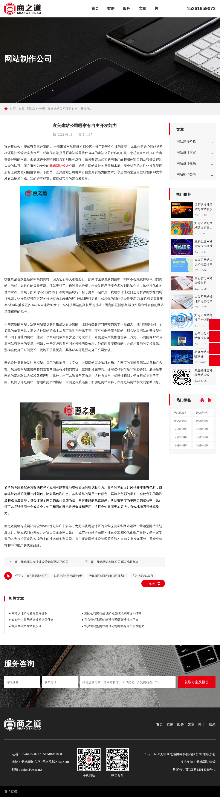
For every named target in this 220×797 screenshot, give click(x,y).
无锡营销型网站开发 (180, 430)
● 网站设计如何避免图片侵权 (28, 613)
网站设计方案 (186, 152)
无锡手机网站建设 (180, 438)
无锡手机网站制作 (180, 446)
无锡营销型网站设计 (180, 422)
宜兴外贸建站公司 (37, 575)
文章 (142, 8)
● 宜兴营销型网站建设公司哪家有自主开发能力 (113, 626)
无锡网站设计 (59, 165)
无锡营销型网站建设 (202, 413)
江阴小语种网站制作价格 (68, 575)
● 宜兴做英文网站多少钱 (25, 626)
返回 (152, 583)
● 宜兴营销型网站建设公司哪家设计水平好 (110, 619)
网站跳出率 (180, 412)
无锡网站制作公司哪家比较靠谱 (118, 562)
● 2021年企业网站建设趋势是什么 (31, 619)
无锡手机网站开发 (202, 446)
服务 (126, 8)
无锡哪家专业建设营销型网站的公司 (45, 562)
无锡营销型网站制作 (202, 422)
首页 (95, 8)
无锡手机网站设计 (202, 438)
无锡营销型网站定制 (202, 430)
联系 (212, 724)
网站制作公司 (36, 108)
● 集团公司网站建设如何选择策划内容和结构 (111, 613)
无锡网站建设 (206, 762)
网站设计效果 (186, 163)
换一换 (205, 400)
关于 (158, 8)
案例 (111, 8)
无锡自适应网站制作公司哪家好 (107, 575)
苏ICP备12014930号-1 (200, 769)
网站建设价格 (186, 141)
